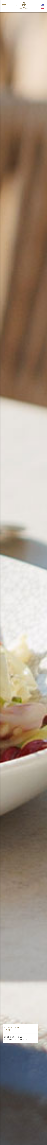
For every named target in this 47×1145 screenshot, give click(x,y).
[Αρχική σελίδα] (23, 6)
